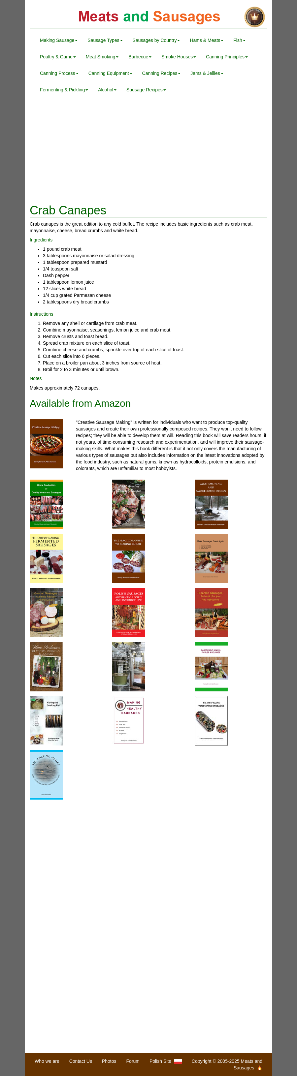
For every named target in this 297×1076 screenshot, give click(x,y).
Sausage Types (104, 40)
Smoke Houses (178, 56)
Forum (133, 1061)
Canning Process (59, 73)
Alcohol (107, 89)
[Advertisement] (148, 151)
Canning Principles (227, 56)
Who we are (47, 1061)
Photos (109, 1061)
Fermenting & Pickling (64, 89)
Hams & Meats (206, 40)
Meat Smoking (102, 56)
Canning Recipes (161, 73)
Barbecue (139, 56)
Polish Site (165, 1061)
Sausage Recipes (146, 89)
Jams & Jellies (206, 73)
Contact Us (80, 1061)
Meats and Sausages (148, 17)
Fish (239, 40)
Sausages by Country (156, 40)
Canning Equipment (110, 73)
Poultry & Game (58, 56)
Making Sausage (59, 40)
